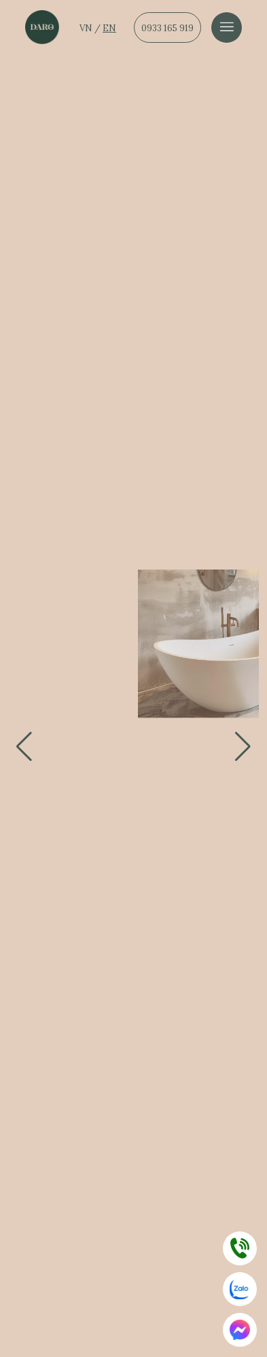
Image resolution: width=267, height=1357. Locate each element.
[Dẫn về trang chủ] (42, 27)
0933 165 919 (167, 28)
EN (109, 28)
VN (86, 28)
